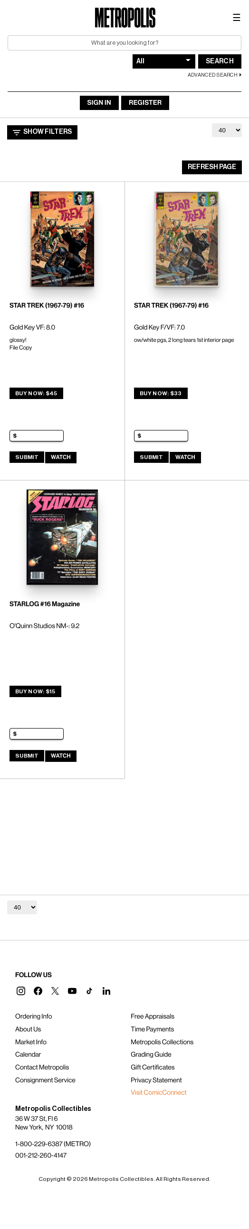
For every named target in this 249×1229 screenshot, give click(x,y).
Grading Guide (151, 1054)
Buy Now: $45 (36, 393)
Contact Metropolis (42, 1067)
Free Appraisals (152, 1016)
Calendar (28, 1054)
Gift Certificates (152, 1067)
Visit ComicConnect (158, 1092)
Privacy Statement (156, 1080)
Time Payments (152, 1029)
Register (145, 103)
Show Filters (42, 132)
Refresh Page (212, 167)
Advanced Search (213, 75)
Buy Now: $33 (161, 393)
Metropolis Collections (162, 1042)
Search (220, 61)
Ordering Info (33, 1016)
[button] (21, 991)
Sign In (99, 103)
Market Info (31, 1042)
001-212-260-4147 (41, 1155)
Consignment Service (45, 1080)
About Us (28, 1029)
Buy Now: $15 (35, 691)
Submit (26, 457)
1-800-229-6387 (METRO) (53, 1144)
